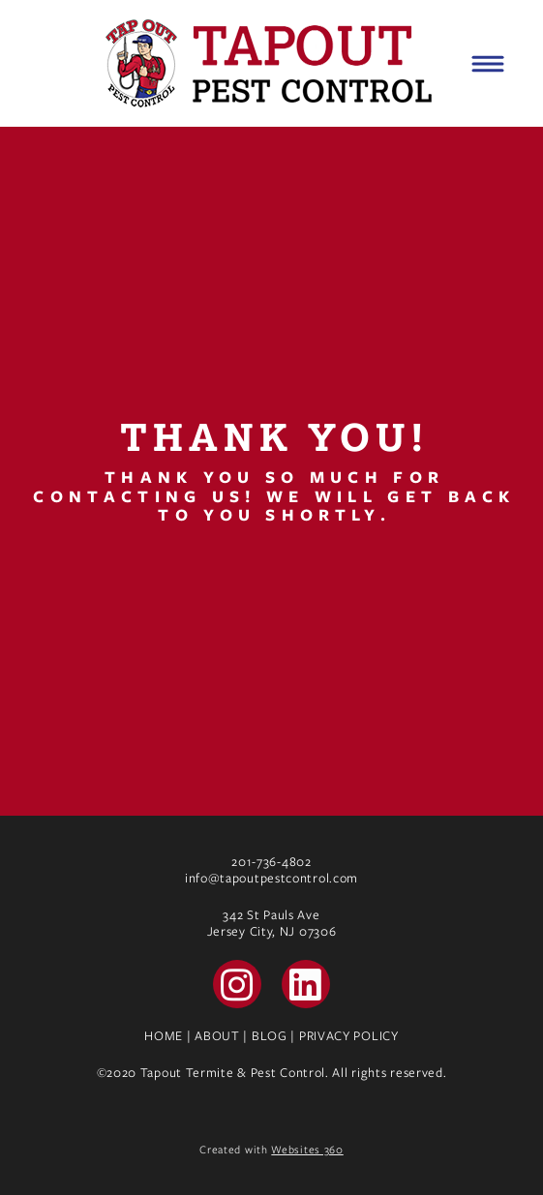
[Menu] (488, 64)
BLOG (269, 1036)
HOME (163, 1036)
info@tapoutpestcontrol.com (271, 878)
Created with (271, 1149)
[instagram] (237, 984)
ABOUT (217, 1036)
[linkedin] (306, 984)
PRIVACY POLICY (349, 1036)
